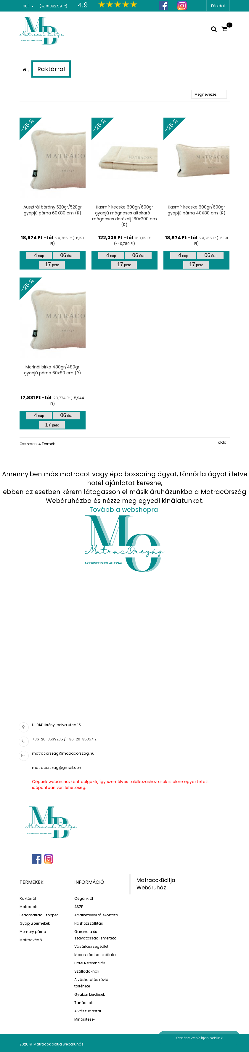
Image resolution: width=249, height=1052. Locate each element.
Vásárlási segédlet (91, 946)
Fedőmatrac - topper (39, 915)
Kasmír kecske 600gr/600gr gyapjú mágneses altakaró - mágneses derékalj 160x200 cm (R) (124, 216)
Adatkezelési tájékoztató (96, 915)
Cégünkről (83, 898)
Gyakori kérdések (89, 994)
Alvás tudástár (87, 1010)
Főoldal (218, 5)
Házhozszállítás (88, 923)
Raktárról (28, 898)
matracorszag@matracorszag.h (62, 753)
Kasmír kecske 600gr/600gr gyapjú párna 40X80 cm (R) (197, 210)
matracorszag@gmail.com (57, 767)
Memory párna (33, 931)
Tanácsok (83, 1002)
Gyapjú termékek (35, 923)
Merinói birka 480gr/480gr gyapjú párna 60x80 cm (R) (52, 370)
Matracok (28, 906)
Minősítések (84, 1019)
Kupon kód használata (95, 954)
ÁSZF (78, 906)
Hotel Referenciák (89, 963)
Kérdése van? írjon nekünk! (199, 1037)
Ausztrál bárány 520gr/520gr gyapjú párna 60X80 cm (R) (52, 210)
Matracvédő (31, 939)
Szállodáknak (86, 971)
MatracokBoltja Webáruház (155, 884)
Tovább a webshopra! (124, 509)
